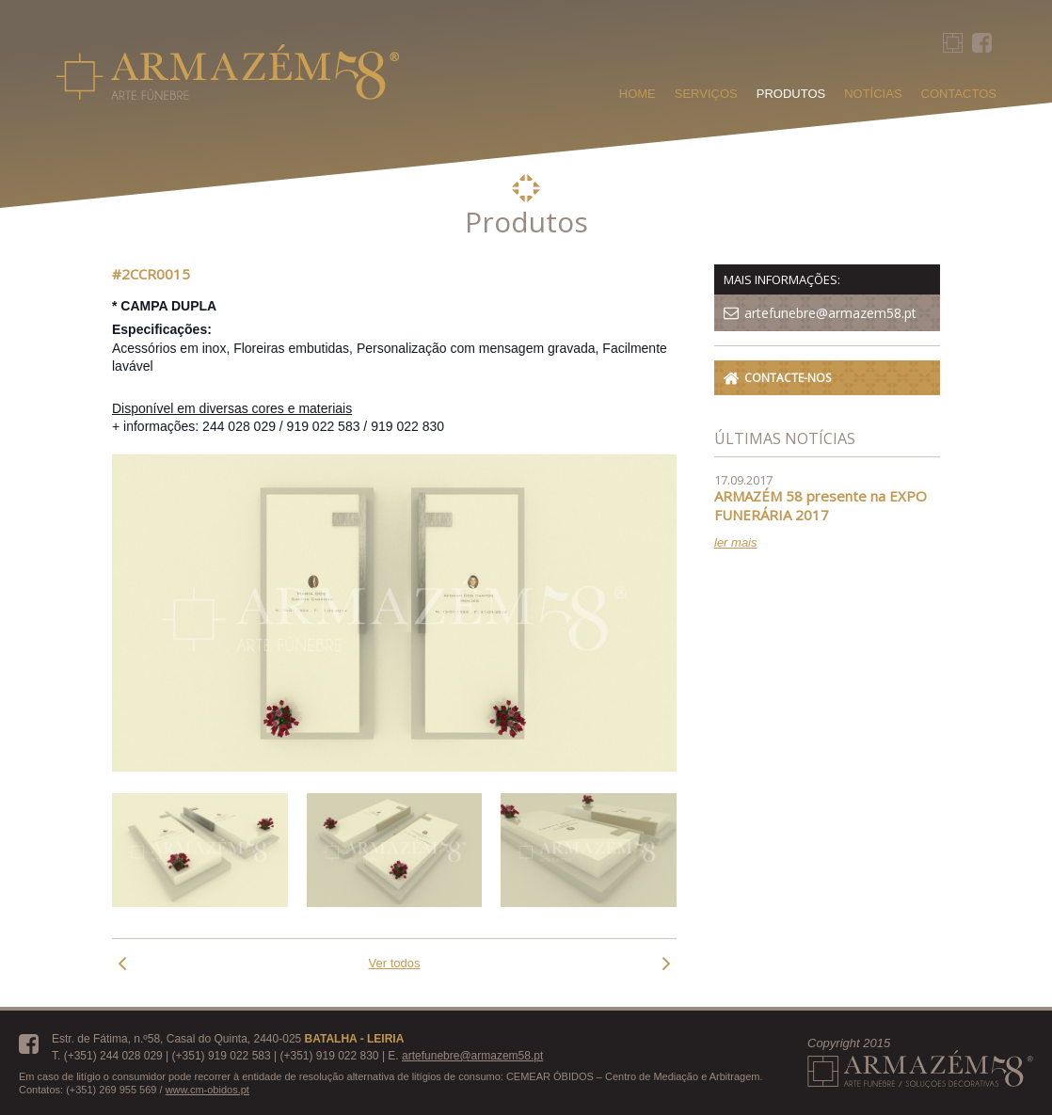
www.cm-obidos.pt (207, 1089)
